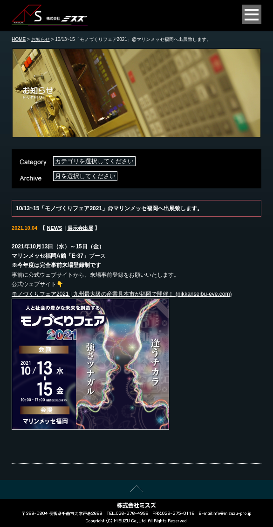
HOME (19, 39)
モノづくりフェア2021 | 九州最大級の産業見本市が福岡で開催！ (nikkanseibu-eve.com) (122, 294)
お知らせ (40, 39)
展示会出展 (80, 228)
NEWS (54, 228)
